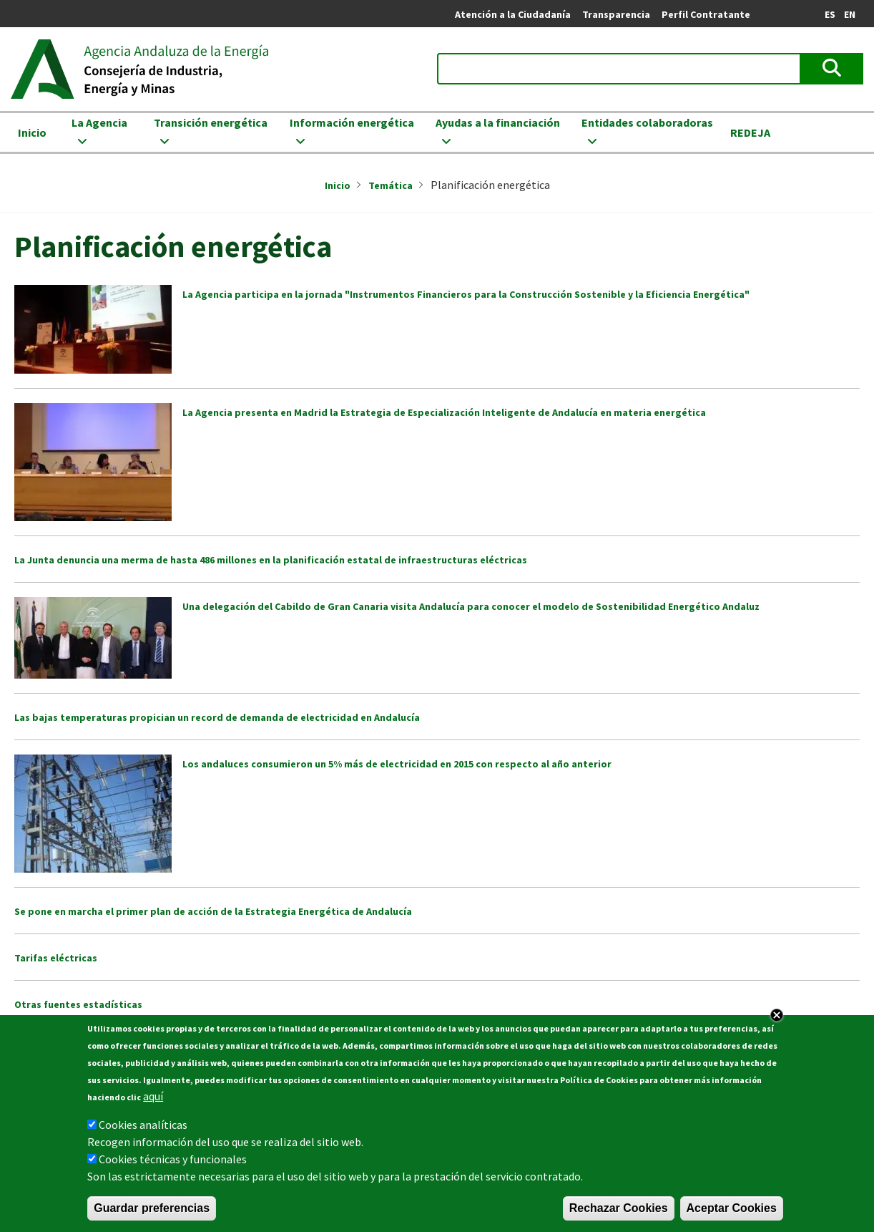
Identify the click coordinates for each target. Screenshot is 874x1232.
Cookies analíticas (143, 1126)
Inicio (32, 132)
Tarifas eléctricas (55, 957)
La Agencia (99, 122)
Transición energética (210, 122)
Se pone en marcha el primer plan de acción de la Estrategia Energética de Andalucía (213, 911)
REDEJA (750, 132)
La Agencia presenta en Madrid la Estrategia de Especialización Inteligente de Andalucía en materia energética (444, 412)
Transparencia (616, 14)
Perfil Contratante (706, 14)
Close (776, 1016)
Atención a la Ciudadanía (513, 14)
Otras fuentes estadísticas (78, 1004)
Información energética (352, 122)
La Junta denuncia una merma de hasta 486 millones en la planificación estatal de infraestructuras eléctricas (270, 559)
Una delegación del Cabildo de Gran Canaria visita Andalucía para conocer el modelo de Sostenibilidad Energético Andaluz (471, 606)
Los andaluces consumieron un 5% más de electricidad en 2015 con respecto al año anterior (397, 763)
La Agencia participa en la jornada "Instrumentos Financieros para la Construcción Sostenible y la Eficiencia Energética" (466, 294)
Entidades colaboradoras (647, 122)
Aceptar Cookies (732, 1209)
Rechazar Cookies (618, 1209)
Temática (390, 185)
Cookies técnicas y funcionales (173, 1160)
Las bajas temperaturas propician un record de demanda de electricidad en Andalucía (217, 717)
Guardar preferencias (152, 1209)
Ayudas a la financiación (498, 122)
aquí (153, 1097)
